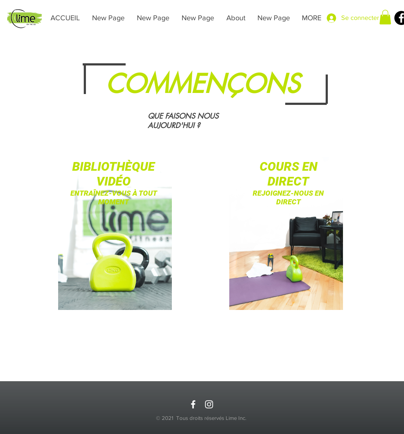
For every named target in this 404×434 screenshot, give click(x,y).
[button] (385, 17)
